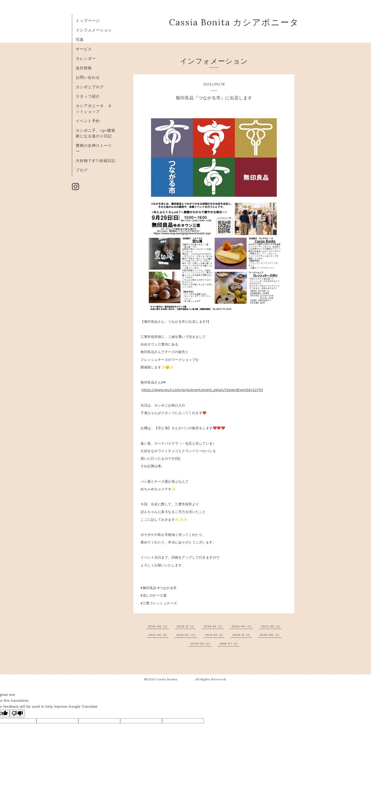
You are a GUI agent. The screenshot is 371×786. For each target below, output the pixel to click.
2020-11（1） (242, 635)
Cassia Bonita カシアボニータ (234, 22)
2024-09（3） (242, 626)
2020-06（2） (270, 635)
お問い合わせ (88, 77)
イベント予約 (88, 120)
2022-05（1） (271, 626)
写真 (80, 39)
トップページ (88, 20)
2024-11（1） (186, 626)
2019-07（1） (229, 643)
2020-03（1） (201, 643)
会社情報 (84, 68)
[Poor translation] (17, 713)
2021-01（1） (215, 635)
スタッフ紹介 (88, 96)
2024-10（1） (214, 626)
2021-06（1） (158, 635)
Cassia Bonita (175, 679)
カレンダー (86, 58)
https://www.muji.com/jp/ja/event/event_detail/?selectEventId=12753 (202, 390)
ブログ (82, 170)
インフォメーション (94, 30)
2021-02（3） (186, 635)
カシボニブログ (90, 86)
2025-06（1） (158, 626)
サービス (84, 49)
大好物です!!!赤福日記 (95, 160)
